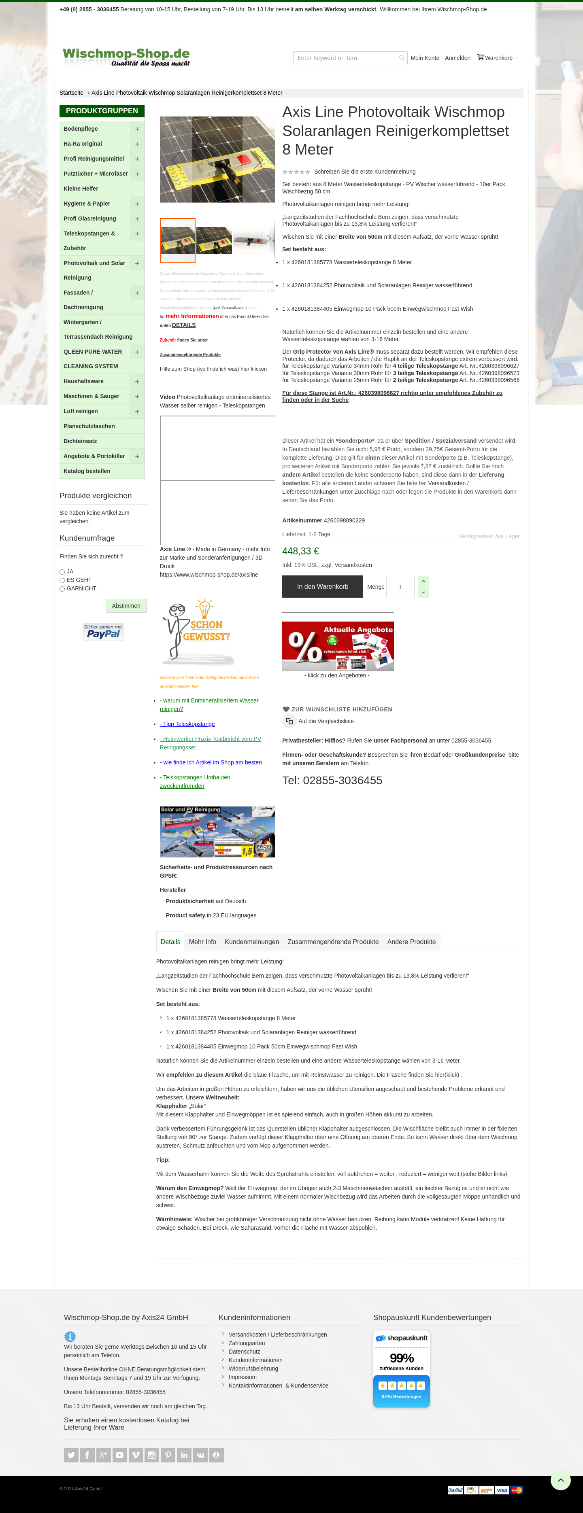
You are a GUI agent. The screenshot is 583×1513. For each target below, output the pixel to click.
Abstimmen (126, 606)
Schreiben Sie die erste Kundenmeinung (365, 171)
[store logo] (127, 57)
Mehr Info (203, 941)
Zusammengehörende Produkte (333, 941)
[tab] (170, 942)
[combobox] (350, 57)
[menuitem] (102, 128)
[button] (176, 159)
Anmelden (457, 58)
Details (171, 941)
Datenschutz (244, 1351)
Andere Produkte (411, 941)
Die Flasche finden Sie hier (411, 1075)
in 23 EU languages (211, 915)
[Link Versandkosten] (230, 308)
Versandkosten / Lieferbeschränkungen (278, 1334)
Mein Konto (425, 58)
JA (70, 571)
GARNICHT (81, 588)
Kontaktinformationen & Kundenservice (278, 1385)
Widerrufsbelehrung (253, 1368)
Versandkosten (352, 565)
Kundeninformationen (256, 1360)
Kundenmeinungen (252, 941)
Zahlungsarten (247, 1343)
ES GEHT (79, 580)
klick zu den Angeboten (337, 675)
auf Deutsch (206, 901)
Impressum (243, 1377)
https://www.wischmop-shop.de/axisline (209, 574)
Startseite (71, 92)
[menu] (102, 300)
